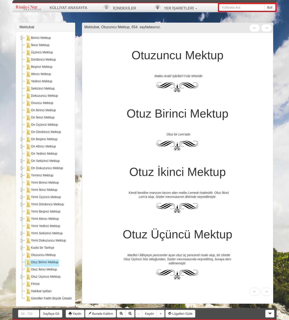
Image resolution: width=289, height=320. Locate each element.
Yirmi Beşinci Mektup (42, 212)
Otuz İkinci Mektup (41, 270)
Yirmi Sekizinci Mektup (44, 233)
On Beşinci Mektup (41, 139)
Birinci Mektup (38, 38)
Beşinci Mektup (38, 67)
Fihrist (32, 284)
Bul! (270, 7)
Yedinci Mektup (38, 81)
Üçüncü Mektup (39, 53)
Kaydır (149, 313)
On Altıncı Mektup (40, 147)
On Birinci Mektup (40, 110)
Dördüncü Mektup (40, 60)
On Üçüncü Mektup (41, 125)
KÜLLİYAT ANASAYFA (68, 8)
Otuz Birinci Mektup (41, 262)
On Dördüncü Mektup (43, 132)
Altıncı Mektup (38, 74)
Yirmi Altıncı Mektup (42, 219)
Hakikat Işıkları (38, 291)
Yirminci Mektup (39, 176)
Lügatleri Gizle (180, 313)
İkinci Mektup (37, 45)
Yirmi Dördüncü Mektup (44, 204)
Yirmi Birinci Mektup (42, 183)
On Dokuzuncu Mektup (44, 168)
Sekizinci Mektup (40, 89)
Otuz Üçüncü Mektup (43, 277)
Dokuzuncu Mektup (41, 96)
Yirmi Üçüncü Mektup (43, 197)
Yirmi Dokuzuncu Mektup (45, 241)
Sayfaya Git (51, 313)
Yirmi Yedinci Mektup (42, 226)
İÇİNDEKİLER (119, 8)
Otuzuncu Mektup (40, 255)
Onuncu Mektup (39, 103)
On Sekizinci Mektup (42, 161)
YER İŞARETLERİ (175, 8)
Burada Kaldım (100, 313)
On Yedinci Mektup (41, 154)
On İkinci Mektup (39, 118)
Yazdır (75, 313)
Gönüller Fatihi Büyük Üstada (48, 299)
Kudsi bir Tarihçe (39, 248)
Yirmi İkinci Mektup (41, 190)
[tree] (45, 169)
